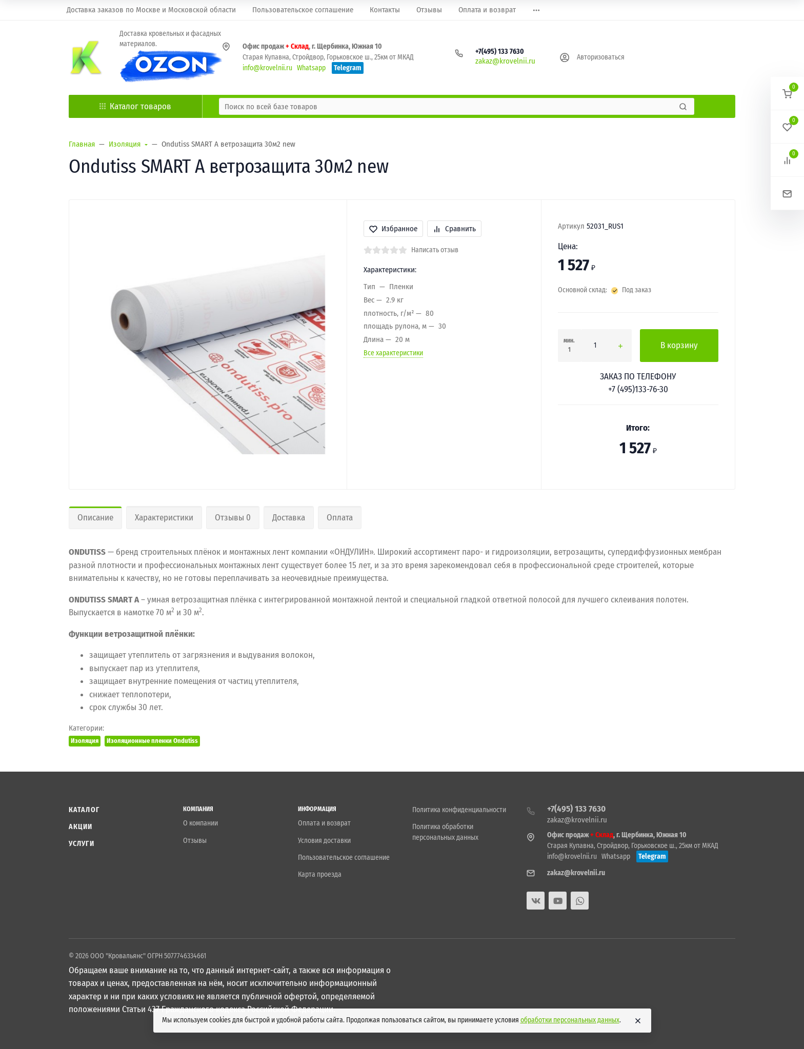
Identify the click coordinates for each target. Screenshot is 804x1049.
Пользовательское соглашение (344, 857)
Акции (81, 826)
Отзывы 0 (233, 517)
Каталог (84, 809)
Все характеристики (393, 353)
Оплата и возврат (324, 823)
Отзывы (195, 840)
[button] (787, 93)
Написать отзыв (434, 250)
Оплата (340, 517)
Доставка (288, 517)
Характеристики (164, 517)
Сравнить (454, 228)
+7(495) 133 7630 (499, 51)
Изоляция (84, 740)
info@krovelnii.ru (267, 68)
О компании (200, 823)
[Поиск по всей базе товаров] (448, 106)
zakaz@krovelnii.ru (505, 61)
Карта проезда (319, 874)
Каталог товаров (135, 106)
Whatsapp (311, 68)
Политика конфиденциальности (459, 809)
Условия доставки (324, 840)
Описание (95, 517)
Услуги (81, 843)
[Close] (638, 1021)
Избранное (393, 228)
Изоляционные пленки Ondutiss (152, 740)
